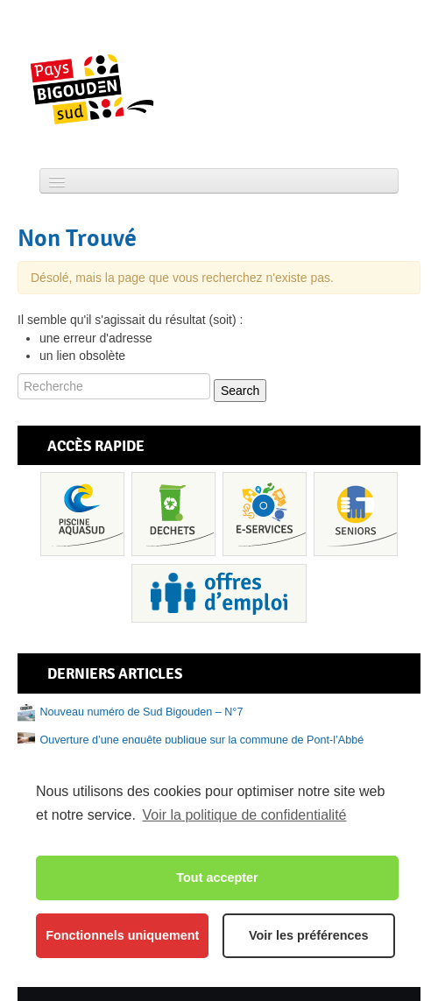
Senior (356, 514)
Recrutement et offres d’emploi (219, 593)
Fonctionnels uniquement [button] (122, 935)
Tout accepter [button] (217, 878)
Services (265, 514)
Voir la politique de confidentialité (244, 814)
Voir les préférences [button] (309, 935)
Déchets (173, 514)
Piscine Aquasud (82, 514)
